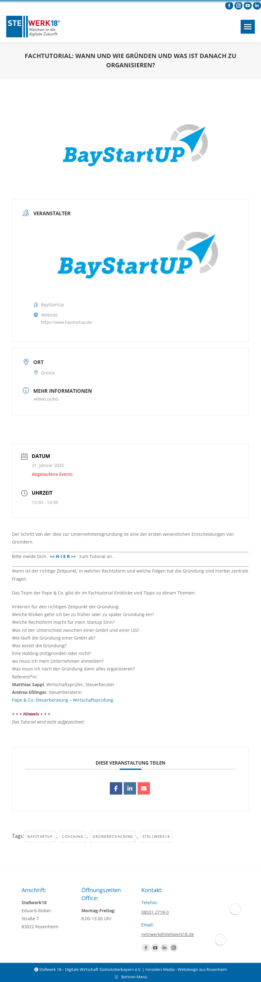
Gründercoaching (113, 836)
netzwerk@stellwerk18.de (167, 934)
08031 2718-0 (155, 912)
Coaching (72, 836)
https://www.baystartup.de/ (67, 322)
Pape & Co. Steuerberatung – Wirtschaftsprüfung (62, 700)
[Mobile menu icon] (248, 27)
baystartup (40, 836)
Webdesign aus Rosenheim (202, 969)
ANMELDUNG (46, 399)
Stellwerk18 (156, 836)
